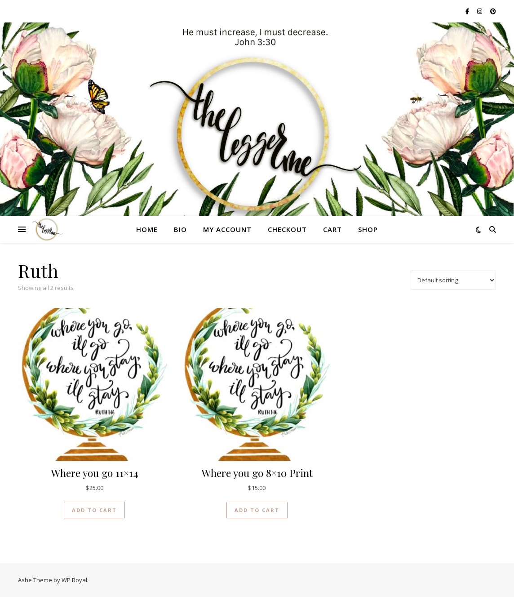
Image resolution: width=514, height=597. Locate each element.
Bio (180, 229)
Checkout (287, 229)
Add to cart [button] (94, 510)
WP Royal (74, 580)
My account (227, 229)
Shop (368, 229)
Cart (332, 229)
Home (147, 229)
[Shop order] (453, 280)
